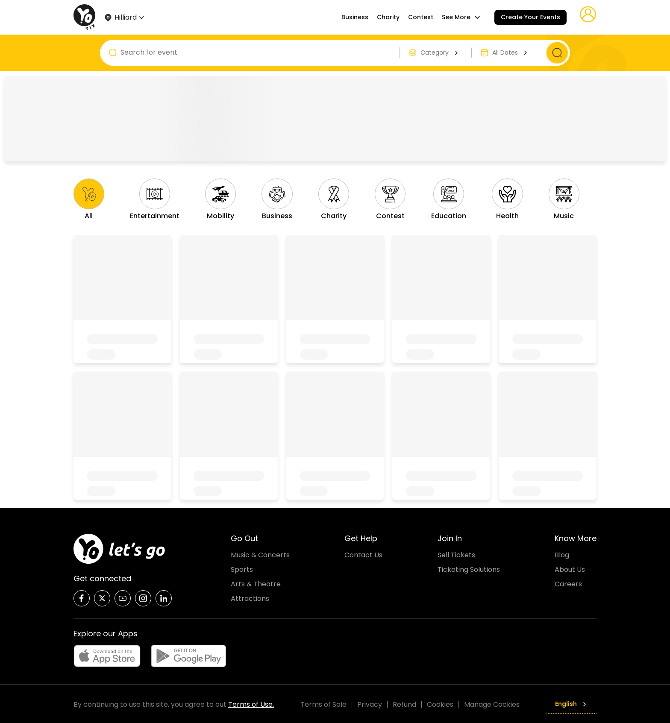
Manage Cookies (492, 703)
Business (354, 17)
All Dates (510, 52)
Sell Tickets (456, 554)
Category (440, 52)
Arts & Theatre (256, 583)
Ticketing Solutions (469, 568)
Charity (388, 17)
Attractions (250, 597)
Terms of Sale (323, 703)
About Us (570, 568)
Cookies (440, 703)
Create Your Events (530, 17)
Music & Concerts (260, 554)
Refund (404, 703)
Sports (242, 568)
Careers (568, 583)
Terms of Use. (251, 703)
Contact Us (363, 554)
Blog (562, 554)
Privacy (369, 703)
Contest (420, 17)
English (571, 703)
